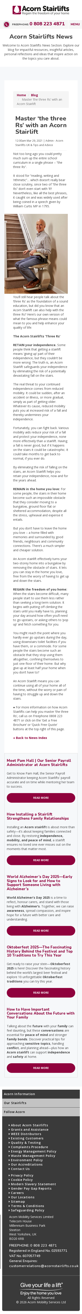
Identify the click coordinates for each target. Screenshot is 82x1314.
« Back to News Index (30, 738)
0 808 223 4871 (47, 24)
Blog (34, 95)
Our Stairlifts (15, 1103)
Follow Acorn (14, 1112)
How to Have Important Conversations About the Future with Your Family (41, 1013)
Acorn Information (19, 1094)
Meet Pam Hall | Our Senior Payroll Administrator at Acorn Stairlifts (39, 762)
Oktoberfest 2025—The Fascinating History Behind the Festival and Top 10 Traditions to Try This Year (40, 951)
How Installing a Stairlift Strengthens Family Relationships (38, 816)
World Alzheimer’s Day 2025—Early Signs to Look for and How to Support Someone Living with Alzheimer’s (39, 882)
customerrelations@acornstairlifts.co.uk (44, 1266)
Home (21, 95)
